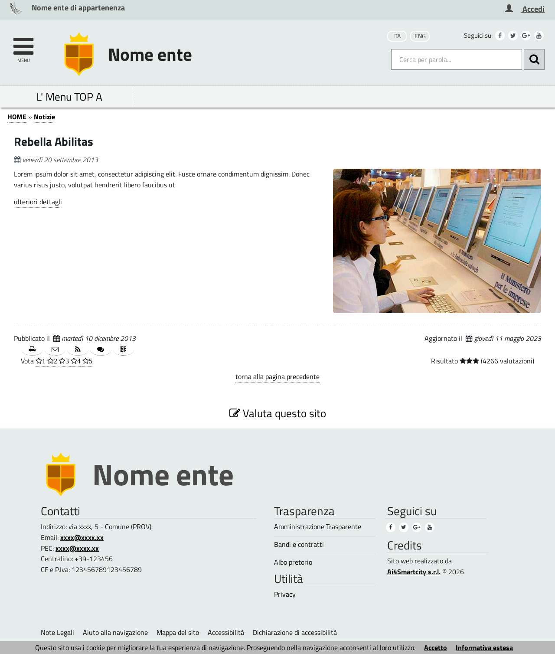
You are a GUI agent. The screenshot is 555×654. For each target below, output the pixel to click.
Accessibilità (226, 632)
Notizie (44, 116)
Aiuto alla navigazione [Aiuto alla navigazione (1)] (115, 632)
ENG (420, 36)
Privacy (285, 594)
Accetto (435, 647)
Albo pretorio (293, 562)
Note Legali (57, 632)
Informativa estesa (484, 647)
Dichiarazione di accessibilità (295, 632)
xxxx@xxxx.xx (82, 537)
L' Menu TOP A (69, 96)
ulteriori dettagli (38, 201)
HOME (16, 116)
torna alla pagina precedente (277, 376)
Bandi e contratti (299, 544)
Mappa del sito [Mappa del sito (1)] (178, 632)
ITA (397, 36)
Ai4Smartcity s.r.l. (414, 571)
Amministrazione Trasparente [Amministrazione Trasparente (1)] (317, 527)
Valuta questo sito (277, 413)
